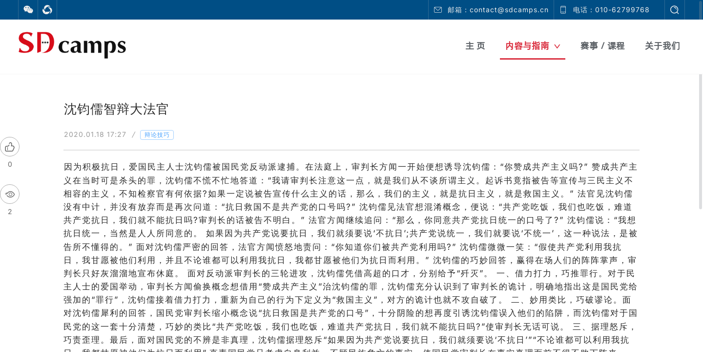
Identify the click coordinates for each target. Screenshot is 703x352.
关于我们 (662, 46)
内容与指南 (532, 46)
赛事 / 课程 (602, 46)
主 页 (475, 46)
